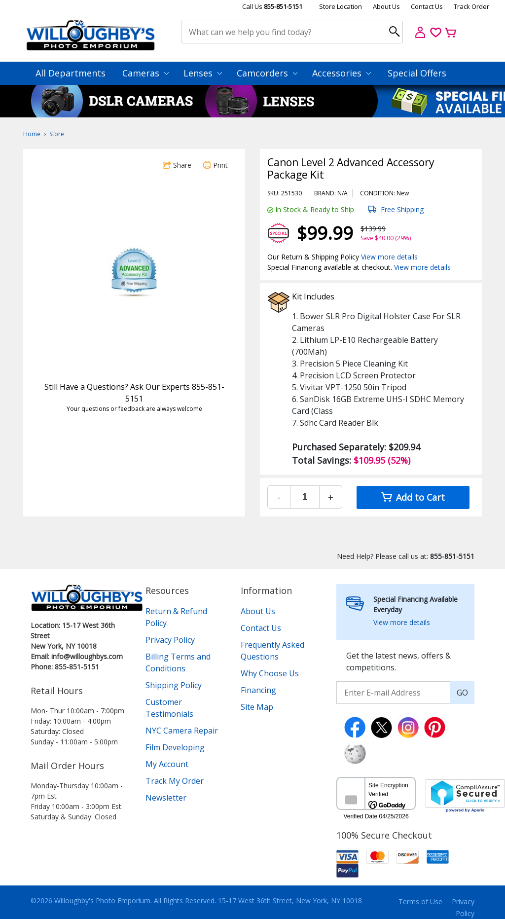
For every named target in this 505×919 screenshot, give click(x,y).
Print (215, 165)
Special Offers (417, 73)
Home (31, 134)
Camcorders (267, 73)
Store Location (340, 6)
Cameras (145, 73)
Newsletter (165, 797)
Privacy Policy (170, 639)
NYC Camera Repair (181, 730)
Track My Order (174, 780)
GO (462, 692)
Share (177, 165)
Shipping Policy (173, 685)
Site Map (257, 706)
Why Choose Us (270, 673)
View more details (389, 256)
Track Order (471, 6)
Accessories (341, 73)
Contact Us (427, 6)
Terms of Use (420, 901)
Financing (258, 690)
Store (56, 134)
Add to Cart (413, 497)
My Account (166, 764)
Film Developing (175, 747)
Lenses (202, 73)
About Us (386, 6)
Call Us (272, 6)
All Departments (71, 73)
